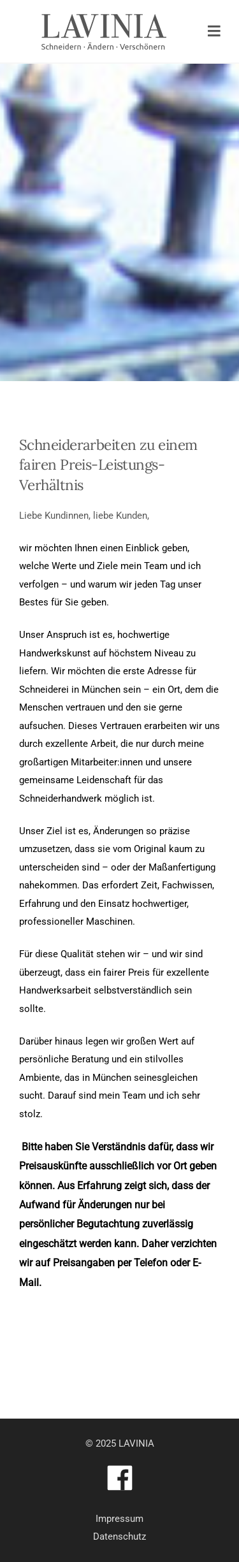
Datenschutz (119, 1536)
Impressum (119, 1518)
